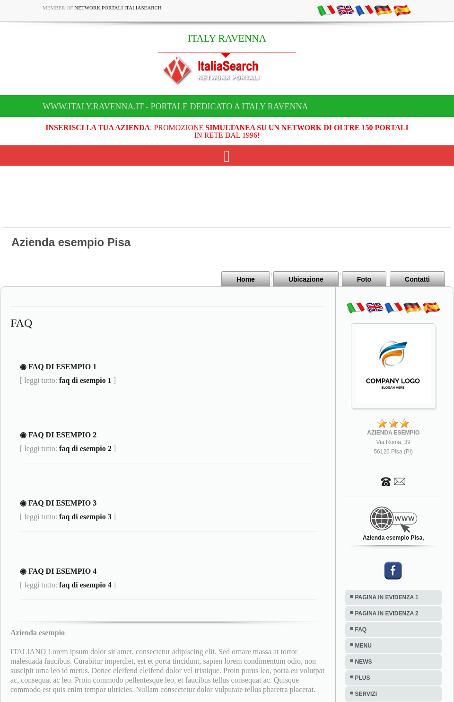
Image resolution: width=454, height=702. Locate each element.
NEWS (363, 661)
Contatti (417, 279)
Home (245, 279)
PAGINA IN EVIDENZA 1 (387, 597)
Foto (364, 279)
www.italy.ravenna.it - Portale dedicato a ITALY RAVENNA (175, 106)
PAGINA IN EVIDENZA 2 (387, 613)
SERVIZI (366, 694)
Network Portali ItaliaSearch (118, 7)
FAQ (361, 629)
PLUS (362, 678)
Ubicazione (305, 279)
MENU (363, 645)
